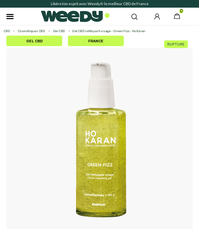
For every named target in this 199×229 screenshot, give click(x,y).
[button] (134, 16)
